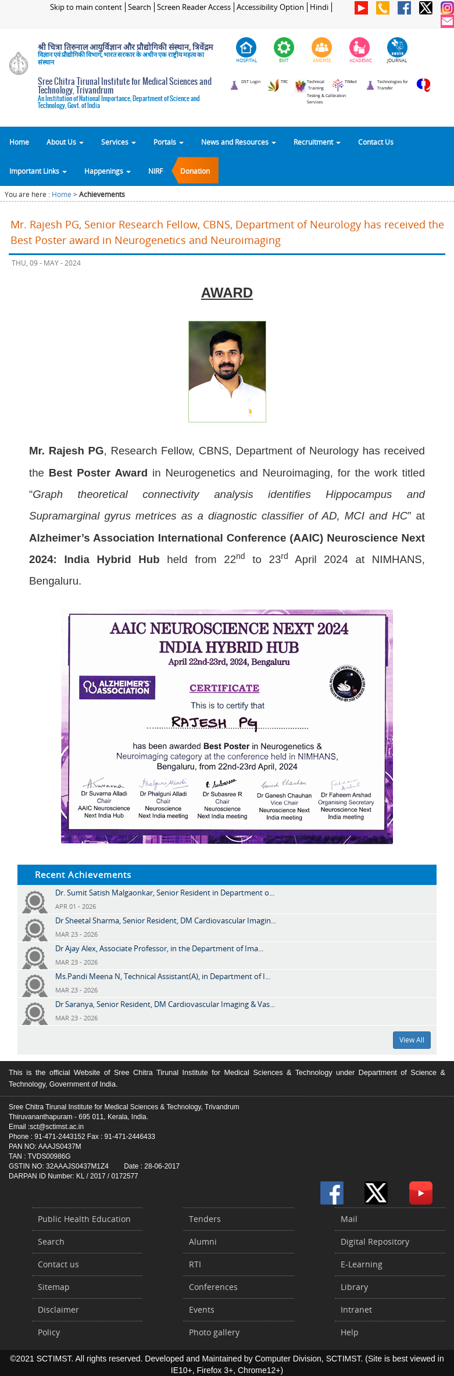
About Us (65, 141)
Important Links (38, 170)
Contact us (58, 1264)
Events (202, 1309)
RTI (195, 1264)
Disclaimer (58, 1309)
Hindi (319, 7)
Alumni (203, 1241)
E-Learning (361, 1264)
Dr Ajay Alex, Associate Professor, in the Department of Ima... (159, 948)
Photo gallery (214, 1332)
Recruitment (317, 141)
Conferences (213, 1286)
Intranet (356, 1309)
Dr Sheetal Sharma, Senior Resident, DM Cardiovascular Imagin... (165, 920)
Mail (349, 1218)
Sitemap (54, 1286)
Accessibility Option (270, 7)
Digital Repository (375, 1241)
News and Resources (238, 141)
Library (354, 1286)
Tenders (205, 1218)
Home (19, 141)
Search (139, 7)
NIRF (155, 170)
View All (411, 1040)
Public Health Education (84, 1218)
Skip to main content (86, 7)
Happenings (107, 170)
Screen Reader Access (194, 7)
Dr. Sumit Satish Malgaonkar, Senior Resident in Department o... (164, 892)
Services (118, 141)
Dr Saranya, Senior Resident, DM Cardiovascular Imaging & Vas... (165, 1004)
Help (350, 1332)
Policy (49, 1332)
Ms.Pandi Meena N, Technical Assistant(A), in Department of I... (162, 976)
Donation (195, 170)
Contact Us (376, 141)
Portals (168, 141)
